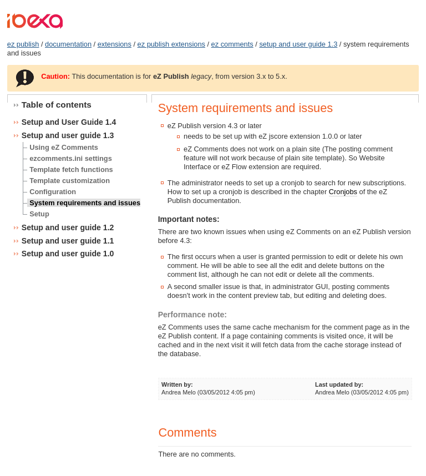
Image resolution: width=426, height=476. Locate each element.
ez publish (23, 44)
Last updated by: (339, 384)
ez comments (232, 44)
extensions (114, 44)
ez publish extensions (171, 44)
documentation (68, 44)
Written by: (177, 384)
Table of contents (57, 104)
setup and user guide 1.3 (298, 44)
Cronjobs (343, 192)
